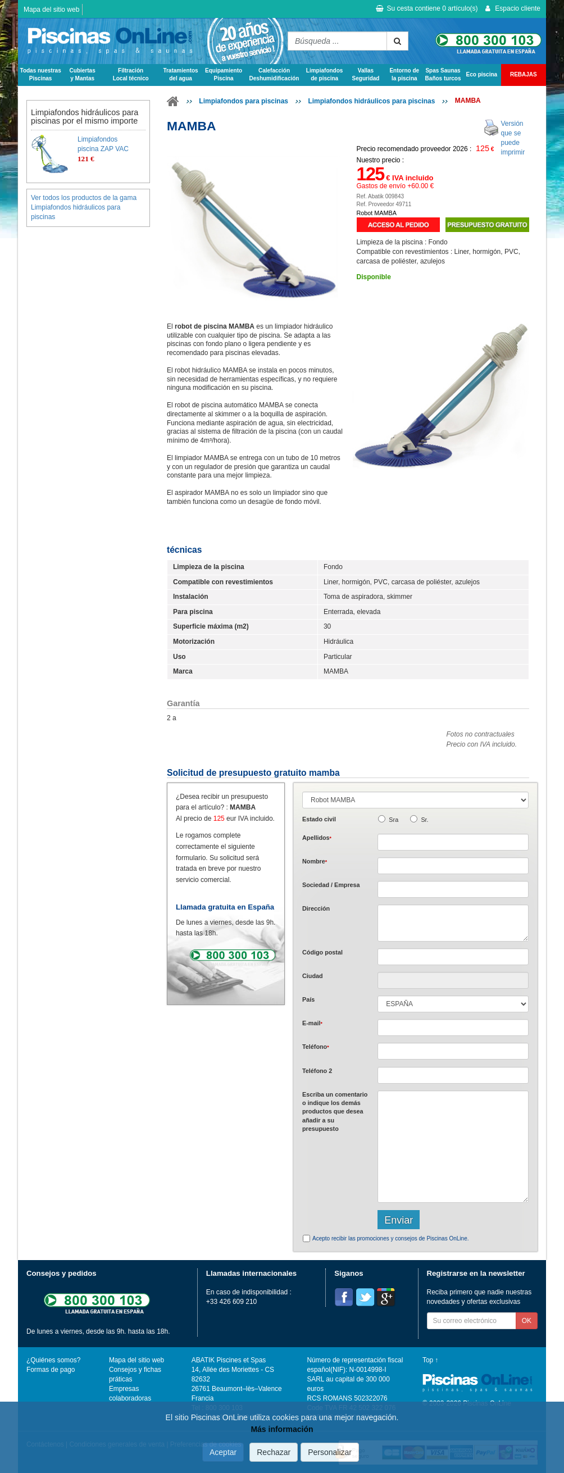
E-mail (312, 1023)
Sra (393, 819)
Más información (282, 1429)
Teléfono (315, 1046)
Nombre (314, 861)
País (308, 999)
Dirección (316, 908)
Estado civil (319, 819)
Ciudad (312, 975)
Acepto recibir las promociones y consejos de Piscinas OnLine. (390, 1238)
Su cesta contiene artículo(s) (426, 8)
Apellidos (316, 837)
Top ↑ (430, 1360)
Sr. (424, 819)
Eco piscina (482, 74)
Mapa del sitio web (51, 9)
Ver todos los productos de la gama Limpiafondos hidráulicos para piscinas (84, 207)
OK (526, 1321)
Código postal (322, 952)
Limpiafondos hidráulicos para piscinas (371, 101)
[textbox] (453, 956)
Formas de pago (50, 1370)
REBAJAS (523, 74)
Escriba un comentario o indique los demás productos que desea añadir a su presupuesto (334, 1112)
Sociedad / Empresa (331, 884)
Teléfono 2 (317, 1070)
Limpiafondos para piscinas (243, 101)
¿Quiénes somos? (53, 1360)
